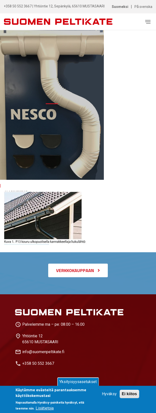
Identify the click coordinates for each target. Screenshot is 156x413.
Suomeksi (120, 7)
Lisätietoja (45, 408)
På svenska (143, 7)
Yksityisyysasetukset (78, 381)
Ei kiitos (129, 394)
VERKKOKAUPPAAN (75, 270)
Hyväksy (109, 393)
